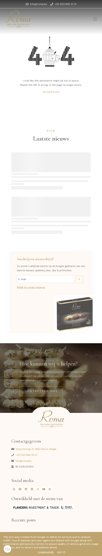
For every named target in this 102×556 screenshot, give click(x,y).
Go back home (51, 92)
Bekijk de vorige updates (31, 287)
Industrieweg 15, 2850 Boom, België (36, 449)
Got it (61, 552)
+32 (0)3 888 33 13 (26, 455)
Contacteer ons (47, 391)
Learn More (46, 552)
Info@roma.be (23, 461)
